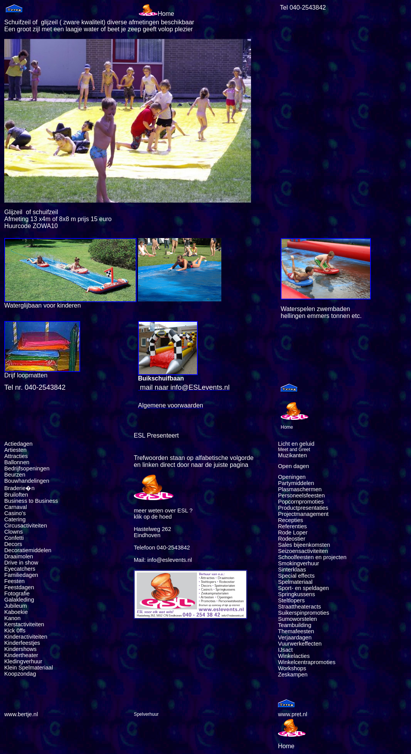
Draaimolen (18, 556)
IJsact (285, 650)
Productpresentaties (303, 508)
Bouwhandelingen (26, 481)
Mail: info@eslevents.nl (163, 560)
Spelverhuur (146, 714)
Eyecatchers (19, 569)
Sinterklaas (292, 569)
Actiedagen (18, 444)
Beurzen (14, 475)
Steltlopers (291, 600)
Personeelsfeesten (301, 495)
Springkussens (296, 594)
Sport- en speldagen (303, 588)
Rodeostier (291, 539)
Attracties (16, 456)
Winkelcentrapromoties (306, 662)
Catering (14, 519)
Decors (13, 544)
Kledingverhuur (23, 661)
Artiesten (15, 450)
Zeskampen (293, 674)
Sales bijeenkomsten (304, 545)
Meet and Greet (294, 449)
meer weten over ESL (161, 510)
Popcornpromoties (301, 502)
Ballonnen (16, 462)
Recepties (290, 520)
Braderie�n (19, 488)
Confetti (14, 538)
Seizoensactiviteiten (303, 551)
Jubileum (15, 606)
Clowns (13, 532)
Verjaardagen (295, 637)
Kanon (12, 618)
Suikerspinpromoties (303, 613)
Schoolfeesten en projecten (312, 557)
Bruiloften (16, 495)
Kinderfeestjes (23, 643)
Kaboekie (16, 612)
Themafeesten (296, 631)
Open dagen (293, 466)
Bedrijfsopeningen (26, 468)
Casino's (15, 513)
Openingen (292, 477)
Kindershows (20, 649)
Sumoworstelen (297, 619)
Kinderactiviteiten (25, 637)
